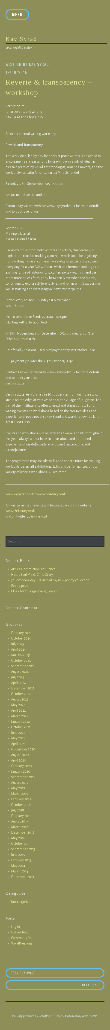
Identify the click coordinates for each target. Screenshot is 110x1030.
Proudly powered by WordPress (32, 1016)
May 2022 (18, 705)
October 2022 (21, 694)
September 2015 (23, 849)
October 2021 (20, 727)
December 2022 (22, 688)
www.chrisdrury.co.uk (51, 494)
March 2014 (19, 871)
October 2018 (21, 805)
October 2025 (21, 638)
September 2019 (23, 777)
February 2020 (21, 766)
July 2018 (17, 810)
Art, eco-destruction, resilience (33, 569)
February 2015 (21, 860)
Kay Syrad (21, 39)
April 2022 (18, 710)
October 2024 (21, 660)
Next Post (93, 984)
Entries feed (20, 932)
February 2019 (21, 799)
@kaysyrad (38, 516)
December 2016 (22, 832)
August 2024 (20, 671)
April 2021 (18, 744)
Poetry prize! (20, 586)
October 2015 (20, 843)
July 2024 (17, 677)
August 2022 (19, 699)
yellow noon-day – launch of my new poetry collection (50, 580)
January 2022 (20, 721)
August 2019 (19, 782)
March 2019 (19, 793)
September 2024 (23, 666)
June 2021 (18, 732)
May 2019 (18, 788)
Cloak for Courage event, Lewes (34, 591)
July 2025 (17, 644)
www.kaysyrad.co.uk (20, 494)
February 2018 (21, 816)
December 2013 (22, 877)
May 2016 (18, 838)
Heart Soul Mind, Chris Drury (32, 574)
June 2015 (18, 854)
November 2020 (23, 749)
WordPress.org (21, 943)
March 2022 (19, 716)
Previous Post (57, 972)
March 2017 (19, 827)
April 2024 (18, 683)
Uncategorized (21, 902)
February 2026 (21, 633)
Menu (17, 14)
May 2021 (18, 738)
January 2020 (20, 771)
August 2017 (19, 821)
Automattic (89, 1016)
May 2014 (18, 866)
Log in (15, 927)
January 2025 (20, 655)
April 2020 (18, 760)
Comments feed (22, 938)
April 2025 (18, 649)
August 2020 (20, 755)
